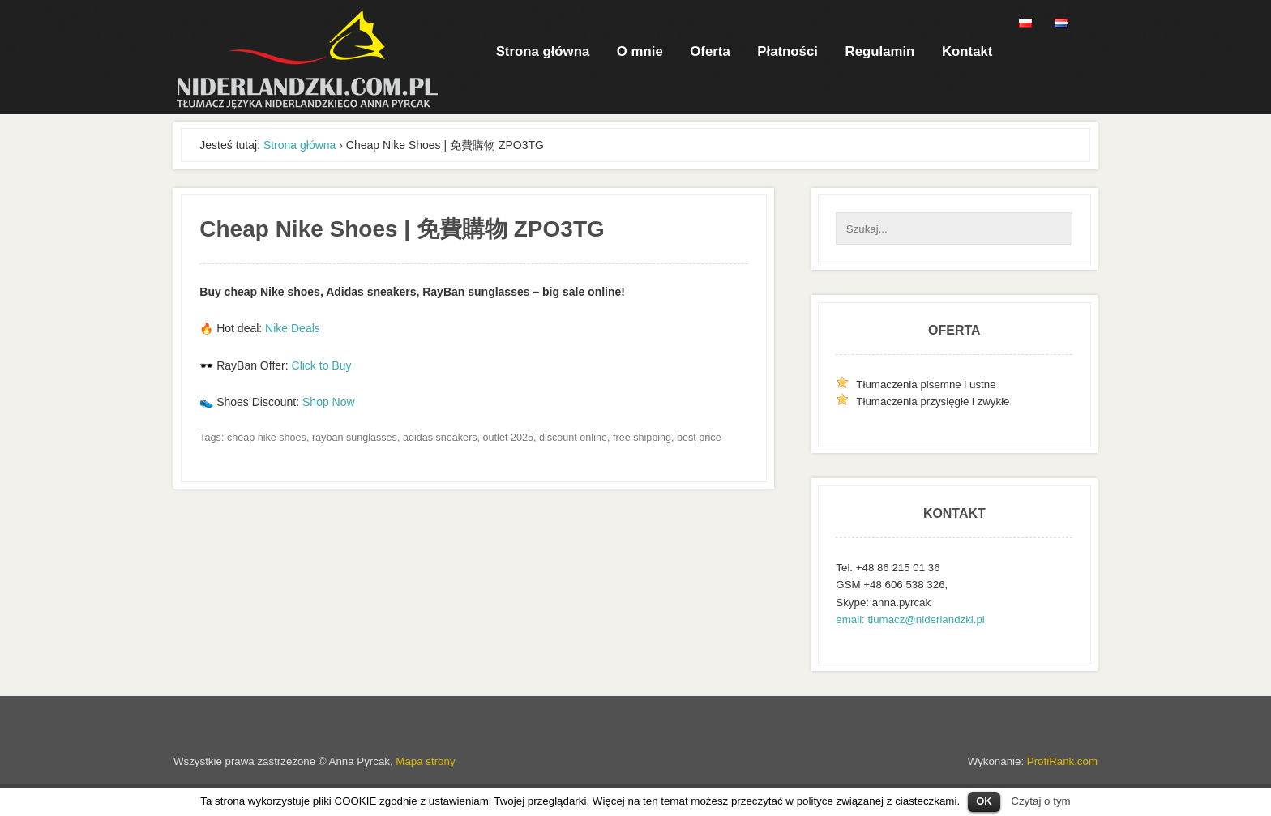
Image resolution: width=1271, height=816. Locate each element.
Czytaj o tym (1040, 801)
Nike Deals (292, 328)
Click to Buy (322, 365)
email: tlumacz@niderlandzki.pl (910, 619)
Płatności (787, 51)
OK (984, 801)
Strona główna (543, 51)
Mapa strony (425, 761)
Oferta (710, 51)
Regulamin (880, 51)
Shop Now (328, 401)
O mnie (640, 51)
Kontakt (967, 51)
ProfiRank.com (1062, 761)
